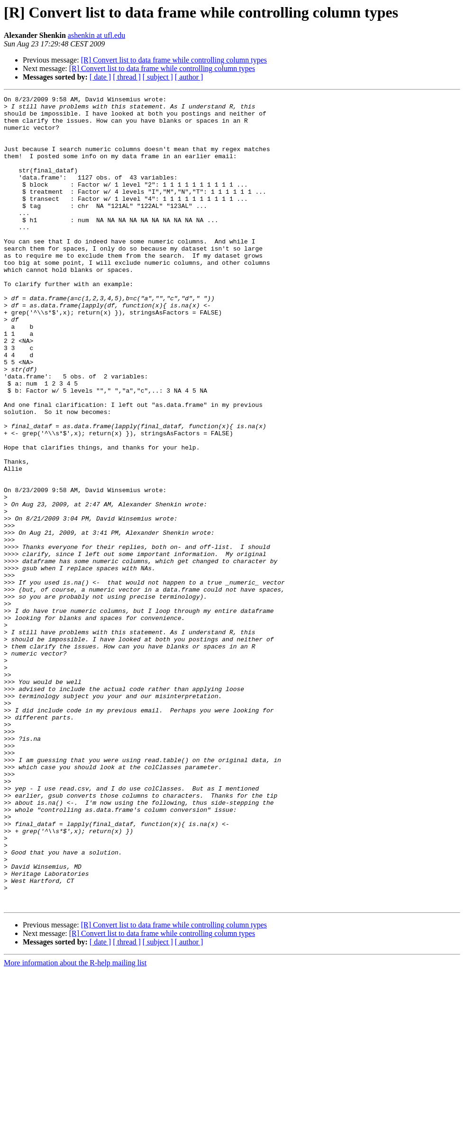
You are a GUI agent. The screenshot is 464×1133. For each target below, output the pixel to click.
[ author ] (189, 77)
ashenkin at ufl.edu (96, 35)
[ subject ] (158, 77)
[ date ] (100, 77)
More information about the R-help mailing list (75, 1125)
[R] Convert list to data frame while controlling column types (174, 60)
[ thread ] (127, 77)
